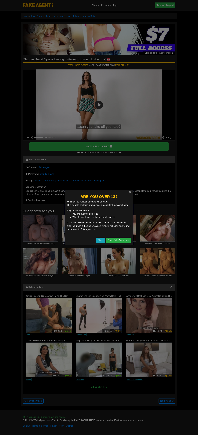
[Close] (130, 192)
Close (100, 240)
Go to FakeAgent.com (118, 240)
